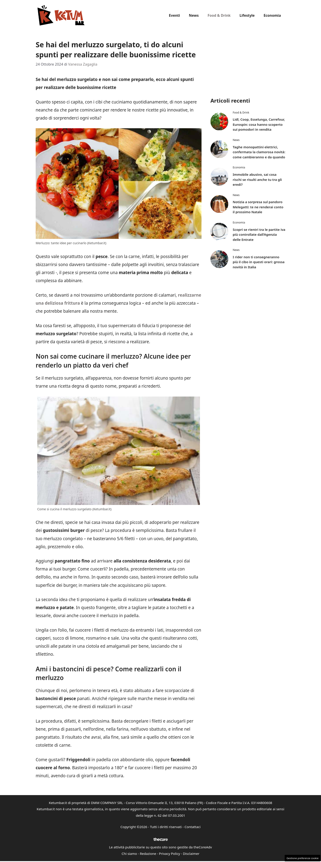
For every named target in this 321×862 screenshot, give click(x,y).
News (194, 15)
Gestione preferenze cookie (302, 858)
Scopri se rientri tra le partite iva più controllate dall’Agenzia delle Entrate (259, 234)
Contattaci (193, 827)
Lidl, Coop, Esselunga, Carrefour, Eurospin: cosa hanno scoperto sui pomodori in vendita (259, 124)
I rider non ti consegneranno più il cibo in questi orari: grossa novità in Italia (258, 262)
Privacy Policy (169, 853)
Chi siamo (129, 853)
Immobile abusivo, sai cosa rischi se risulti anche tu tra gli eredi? (257, 179)
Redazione (148, 853)
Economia (272, 15)
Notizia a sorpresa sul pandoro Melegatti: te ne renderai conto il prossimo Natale (258, 207)
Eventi (174, 15)
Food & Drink (219, 15)
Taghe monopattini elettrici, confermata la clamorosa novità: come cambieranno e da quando (259, 152)
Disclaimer (191, 853)
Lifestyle (247, 15)
